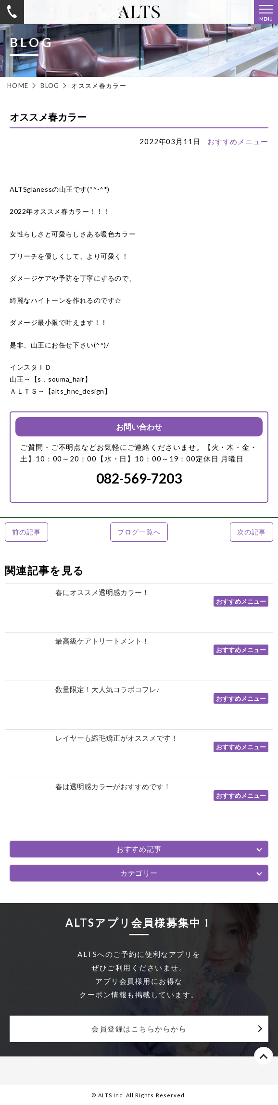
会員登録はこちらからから (139, 1028)
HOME (17, 85)
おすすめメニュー (237, 141)
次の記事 (251, 532)
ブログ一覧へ (138, 532)
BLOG (49, 85)
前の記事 (26, 532)
